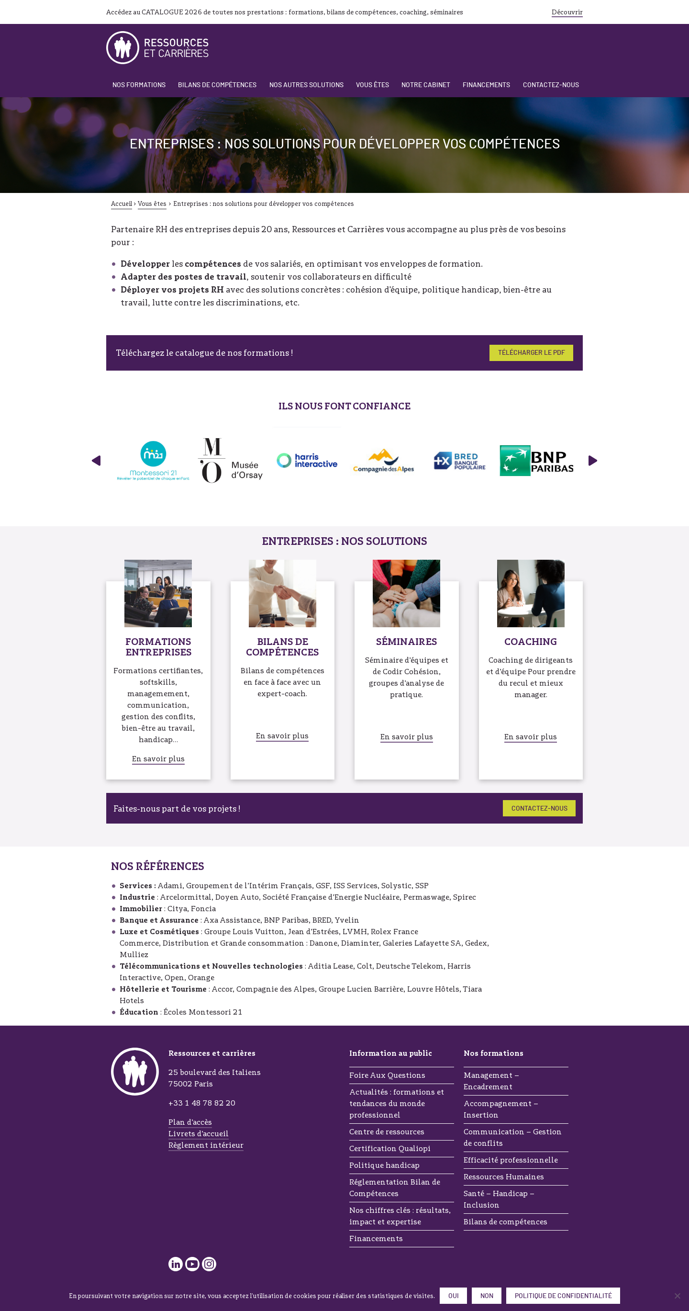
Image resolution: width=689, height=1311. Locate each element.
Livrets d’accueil (198, 1134)
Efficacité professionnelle (511, 1160)
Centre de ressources (386, 1132)
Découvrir (567, 12)
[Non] (677, 1295)
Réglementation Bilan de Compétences (394, 1187)
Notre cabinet (425, 85)
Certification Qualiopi (390, 1148)
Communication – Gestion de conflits (513, 1137)
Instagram (209, 1264)
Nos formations (139, 85)
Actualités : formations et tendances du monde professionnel (396, 1103)
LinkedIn (175, 1264)
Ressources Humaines (504, 1177)
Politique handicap (384, 1165)
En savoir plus (158, 759)
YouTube (192, 1264)
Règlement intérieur (206, 1145)
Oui (453, 1296)
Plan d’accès (190, 1122)
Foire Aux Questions (387, 1075)
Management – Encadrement (491, 1081)
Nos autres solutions (306, 85)
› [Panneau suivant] (594, 460)
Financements (486, 85)
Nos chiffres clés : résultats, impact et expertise (400, 1216)
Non (486, 1296)
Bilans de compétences (217, 85)
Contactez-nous (551, 85)
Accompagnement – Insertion (501, 1109)
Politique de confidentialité (563, 1296)
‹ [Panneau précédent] (95, 460)
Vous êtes (372, 85)
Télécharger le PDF (531, 353)
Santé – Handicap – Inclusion (499, 1199)
